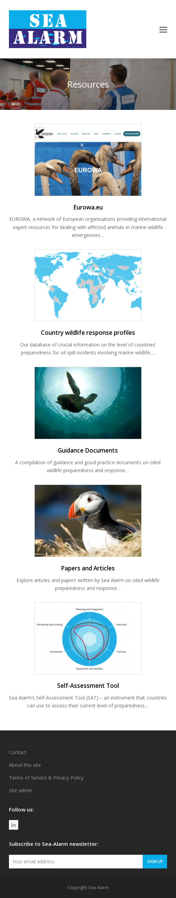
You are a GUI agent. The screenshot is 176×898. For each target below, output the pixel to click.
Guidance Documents (88, 450)
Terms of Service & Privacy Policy (46, 777)
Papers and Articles (88, 568)
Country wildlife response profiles (88, 333)
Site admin (20, 790)
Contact (17, 752)
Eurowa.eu (88, 207)
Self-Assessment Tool (88, 686)
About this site (25, 765)
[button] (163, 29)
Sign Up (155, 861)
